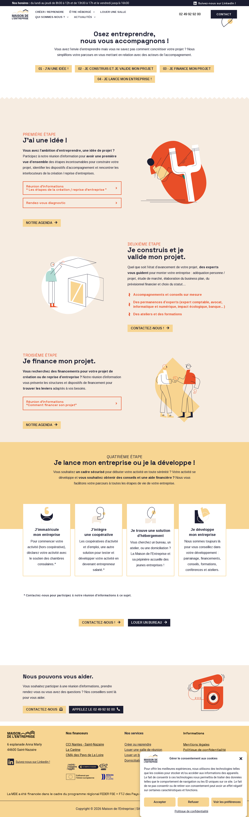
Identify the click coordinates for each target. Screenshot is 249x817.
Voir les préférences (227, 802)
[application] (92, 11)
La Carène (73, 750)
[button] (241, 759)
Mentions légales (196, 744)
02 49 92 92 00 (190, 14)
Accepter (160, 802)
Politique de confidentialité (191, 811)
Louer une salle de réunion (143, 750)
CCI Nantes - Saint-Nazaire (85, 744)
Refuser (193, 802)
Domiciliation (133, 760)
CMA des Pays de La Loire (85, 755)
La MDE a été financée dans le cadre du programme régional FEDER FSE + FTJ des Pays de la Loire (81, 794)
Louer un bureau (136, 755)
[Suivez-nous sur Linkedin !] (214, 3)
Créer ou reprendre (137, 744)
